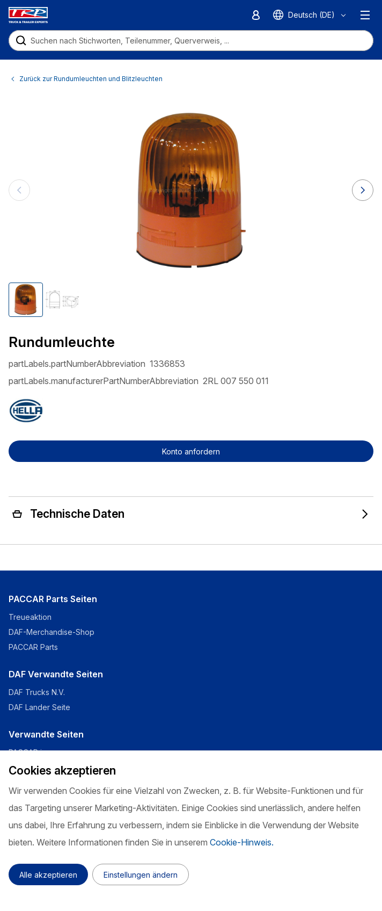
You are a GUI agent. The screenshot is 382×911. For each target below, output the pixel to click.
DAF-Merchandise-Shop (51, 632)
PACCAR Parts (33, 647)
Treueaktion (30, 616)
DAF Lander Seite (39, 707)
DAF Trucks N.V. (37, 692)
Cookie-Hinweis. (242, 842)
